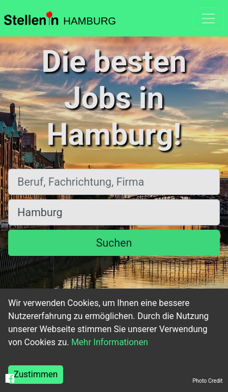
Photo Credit (208, 381)
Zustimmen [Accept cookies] (36, 374)
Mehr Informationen (109, 342)
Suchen (114, 242)
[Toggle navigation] (208, 18)
